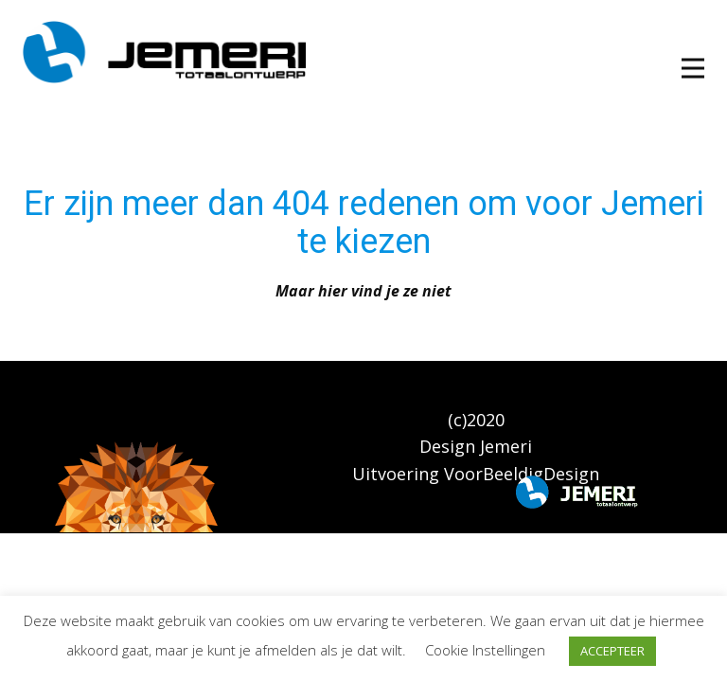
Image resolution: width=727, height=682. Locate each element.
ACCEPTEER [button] (612, 650)
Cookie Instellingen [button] (485, 649)
